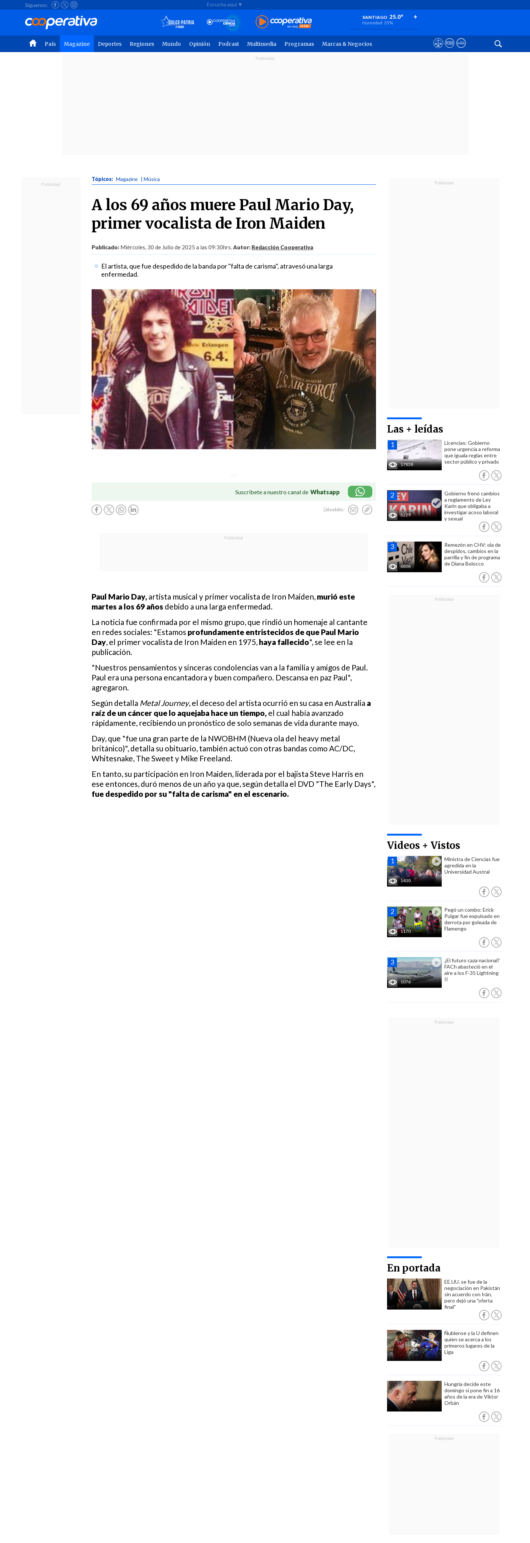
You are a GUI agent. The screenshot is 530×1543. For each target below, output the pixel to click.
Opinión (199, 44)
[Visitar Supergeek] (461, 50)
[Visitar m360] (450, 50)
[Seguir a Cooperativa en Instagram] (74, 5)
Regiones (142, 44)
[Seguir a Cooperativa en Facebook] (55, 5)
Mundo (171, 44)
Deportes (110, 44)
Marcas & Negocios (347, 44)
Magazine (77, 44)
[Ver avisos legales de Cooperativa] (438, 50)
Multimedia (261, 44)
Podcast (228, 44)
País (50, 44)
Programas (299, 44)
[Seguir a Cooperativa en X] (64, 5)
